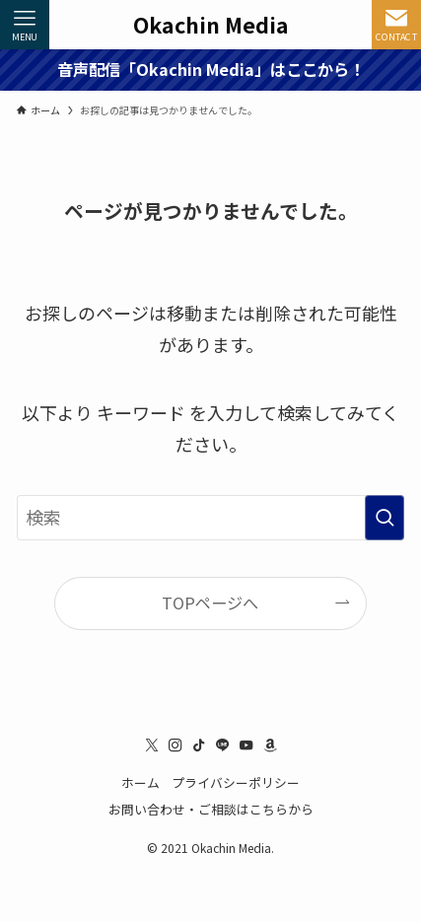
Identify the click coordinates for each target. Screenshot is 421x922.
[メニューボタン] (24, 24)
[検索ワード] (210, 517)
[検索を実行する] (384, 517)
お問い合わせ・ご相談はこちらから (211, 809)
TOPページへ (210, 602)
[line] (223, 745)
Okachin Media (211, 24)
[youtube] (246, 745)
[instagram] (175, 745)
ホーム (140, 782)
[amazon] (270, 745)
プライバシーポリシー (236, 782)
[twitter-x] (152, 745)
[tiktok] (199, 745)
